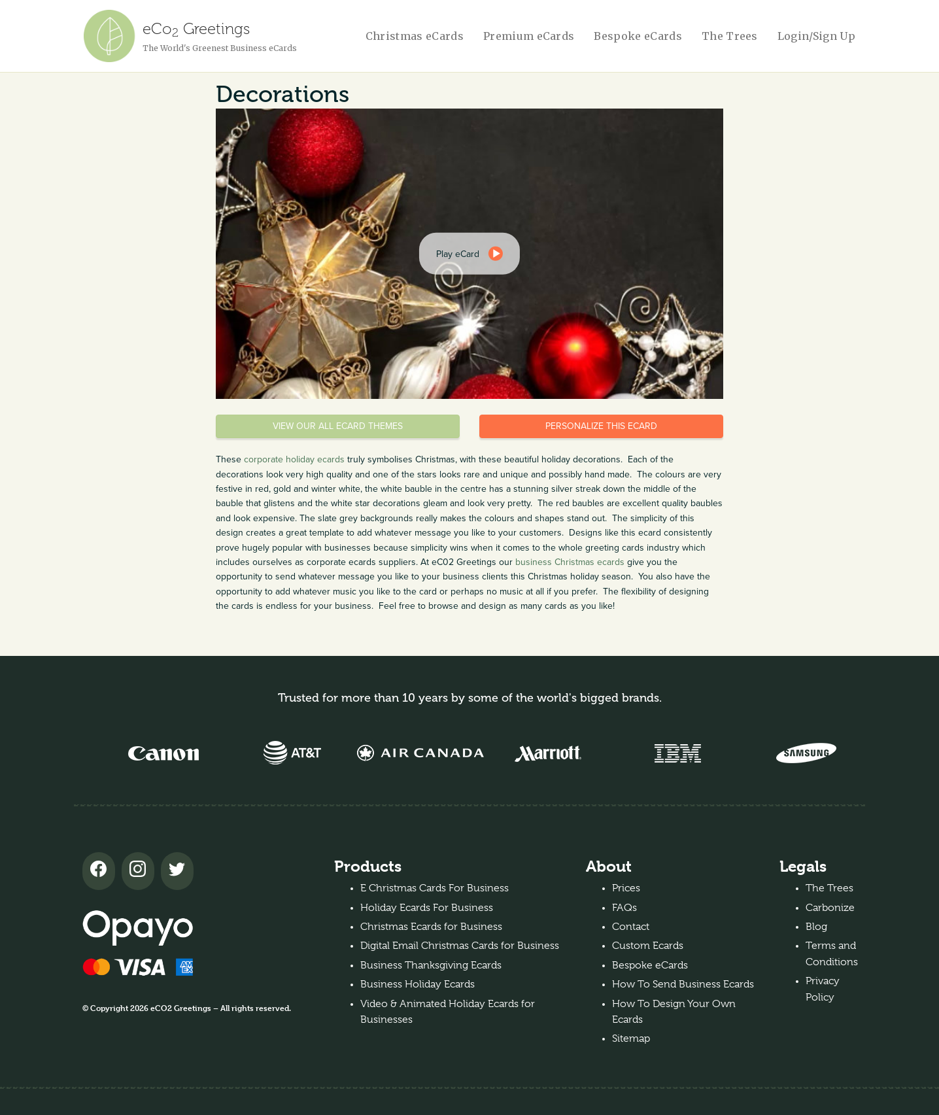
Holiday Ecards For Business (426, 908)
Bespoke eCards (637, 36)
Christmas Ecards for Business (431, 927)
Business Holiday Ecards (417, 984)
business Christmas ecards (569, 562)
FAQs (624, 908)
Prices (626, 888)
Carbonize (830, 908)
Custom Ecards (647, 946)
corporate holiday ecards (294, 459)
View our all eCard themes (338, 426)
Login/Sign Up (816, 36)
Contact (630, 927)
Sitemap (631, 1038)
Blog (816, 927)
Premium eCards (528, 36)
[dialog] (469, 254)
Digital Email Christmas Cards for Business (459, 946)
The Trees (730, 36)
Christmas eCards (415, 36)
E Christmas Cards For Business (434, 888)
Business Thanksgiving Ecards (431, 965)
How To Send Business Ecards (683, 984)
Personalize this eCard (601, 426)
